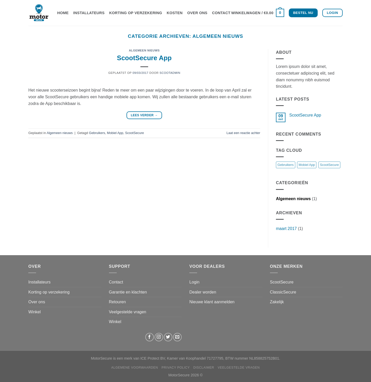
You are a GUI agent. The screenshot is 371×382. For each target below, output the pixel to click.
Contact (221, 13)
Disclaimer (203, 367)
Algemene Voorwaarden (134, 367)
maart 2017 (286, 228)
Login (194, 282)
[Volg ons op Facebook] (149, 337)
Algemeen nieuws (144, 50)
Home (63, 13)
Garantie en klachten (128, 292)
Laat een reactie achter (243, 133)
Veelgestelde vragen (127, 312)
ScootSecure (134, 133)
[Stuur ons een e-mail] (177, 337)
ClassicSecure (283, 292)
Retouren (117, 302)
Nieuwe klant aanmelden (211, 302)
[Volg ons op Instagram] (159, 337)
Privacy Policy (176, 367)
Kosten (175, 13)
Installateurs (89, 13)
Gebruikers (97, 133)
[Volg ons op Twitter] (168, 337)
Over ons (197, 13)
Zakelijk (277, 302)
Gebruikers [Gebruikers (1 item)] (285, 165)
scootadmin (169, 72)
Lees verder (144, 115)
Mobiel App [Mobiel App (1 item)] (307, 165)
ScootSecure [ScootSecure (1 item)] (329, 165)
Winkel (34, 312)
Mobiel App (115, 133)
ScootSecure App (144, 57)
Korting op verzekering (135, 13)
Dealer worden (202, 292)
